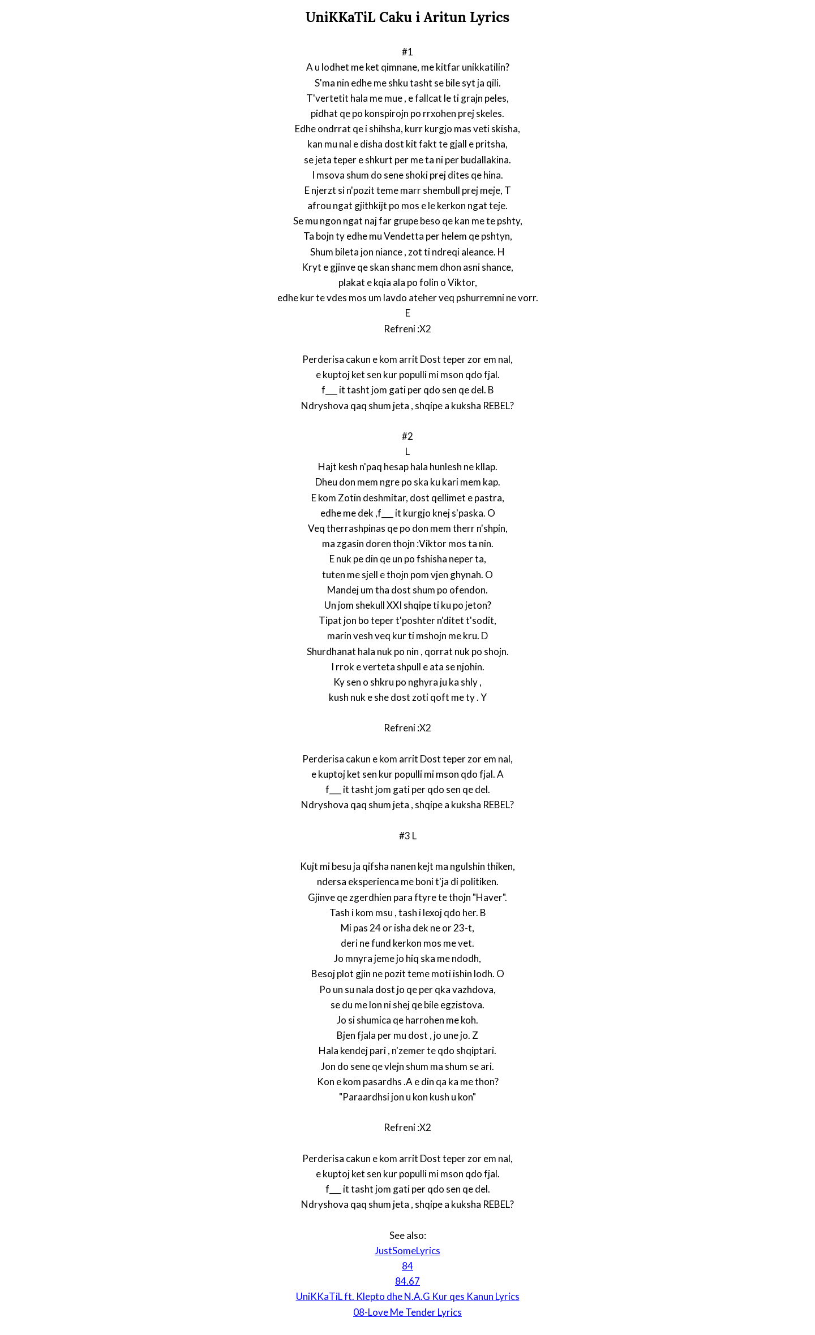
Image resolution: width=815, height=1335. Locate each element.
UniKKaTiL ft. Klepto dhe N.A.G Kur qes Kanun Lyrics (408, 1296)
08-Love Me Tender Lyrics (407, 1312)
